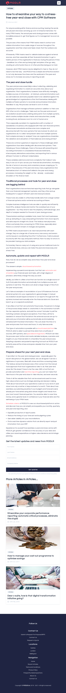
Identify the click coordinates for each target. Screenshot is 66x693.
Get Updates (33, 469)
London (33, 651)
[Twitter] (32, 627)
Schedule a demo (12, 403)
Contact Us (33, 637)
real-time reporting (32, 372)
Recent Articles (33, 664)
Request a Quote (33, 640)
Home (33, 661)
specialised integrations (36, 334)
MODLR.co (26, 685)
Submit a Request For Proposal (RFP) (33, 634)
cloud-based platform (46, 328)
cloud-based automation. (31, 266)
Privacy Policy (33, 670)
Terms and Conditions (33, 667)
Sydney (33, 648)
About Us (33, 675)
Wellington (33, 653)
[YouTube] (33, 627)
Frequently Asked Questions (33, 673)
